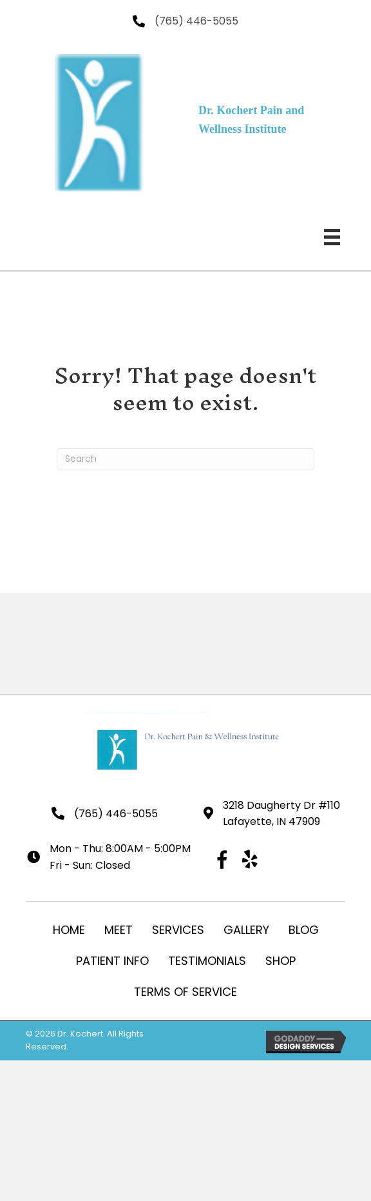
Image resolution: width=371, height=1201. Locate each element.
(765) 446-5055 (196, 21)
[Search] (185, 459)
